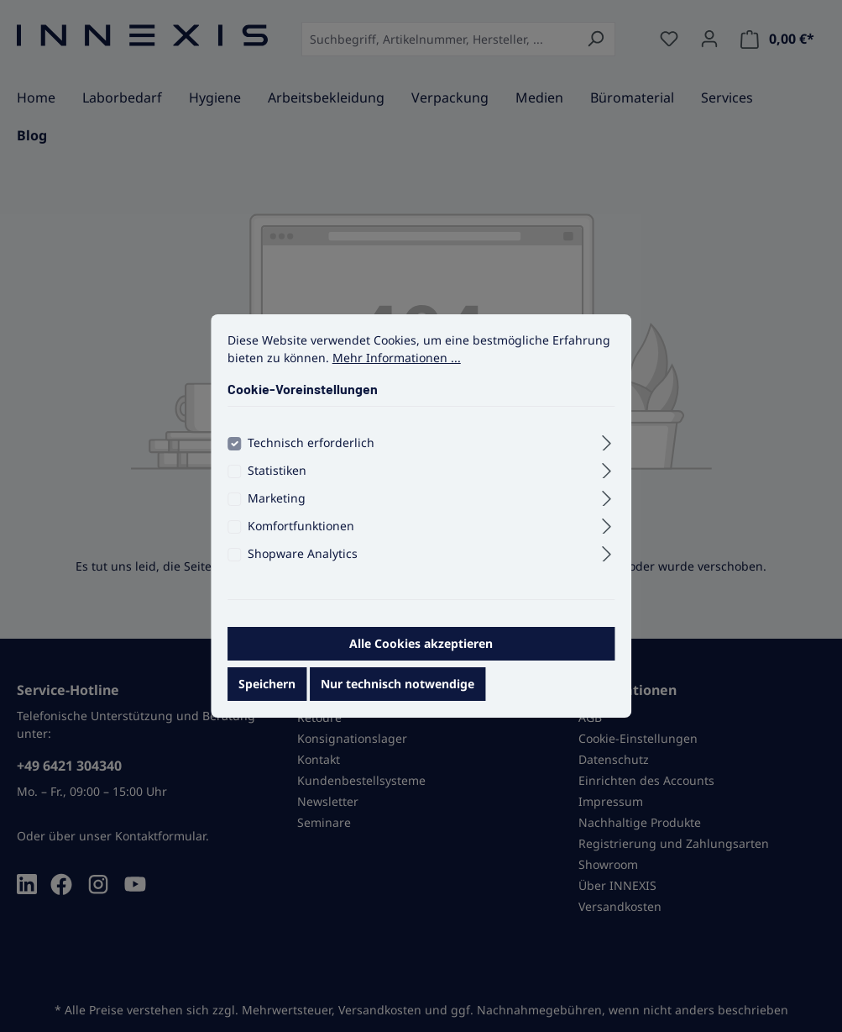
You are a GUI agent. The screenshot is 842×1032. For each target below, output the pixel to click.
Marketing (277, 514)
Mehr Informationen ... (396, 374)
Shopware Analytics (303, 569)
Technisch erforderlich (311, 458)
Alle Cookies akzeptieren (421, 659)
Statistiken (277, 486)
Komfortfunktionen (301, 542)
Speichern (266, 700)
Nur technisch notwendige (397, 700)
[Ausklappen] (607, 456)
